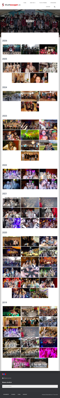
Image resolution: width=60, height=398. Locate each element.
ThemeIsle (55, 394)
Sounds (13, 394)
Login (19, 394)
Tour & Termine (43, 2)
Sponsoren (53, 2)
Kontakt (48, 6)
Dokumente (6, 394)
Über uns (32, 2)
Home (25, 2)
